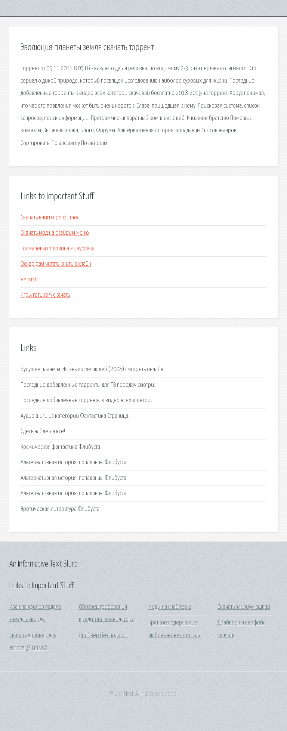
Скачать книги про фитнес (50, 218)
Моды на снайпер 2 (169, 607)
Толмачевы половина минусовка (58, 249)
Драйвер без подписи (104, 635)
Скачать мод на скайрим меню (55, 233)
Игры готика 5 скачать (45, 295)
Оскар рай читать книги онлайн (56, 264)
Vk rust (29, 280)
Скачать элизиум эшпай (243, 607)
